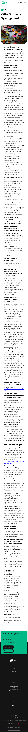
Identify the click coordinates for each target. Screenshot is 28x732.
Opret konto (8, 647)
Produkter (14, 668)
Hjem (14, 684)
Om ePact (14, 667)
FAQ (14, 687)
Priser (14, 670)
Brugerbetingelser (14, 690)
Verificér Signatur (14, 686)
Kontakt (14, 671)
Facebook (14, 703)
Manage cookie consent (14, 730)
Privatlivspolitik (14, 689)
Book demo (8, 651)
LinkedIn (14, 705)
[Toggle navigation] (25, 2)
